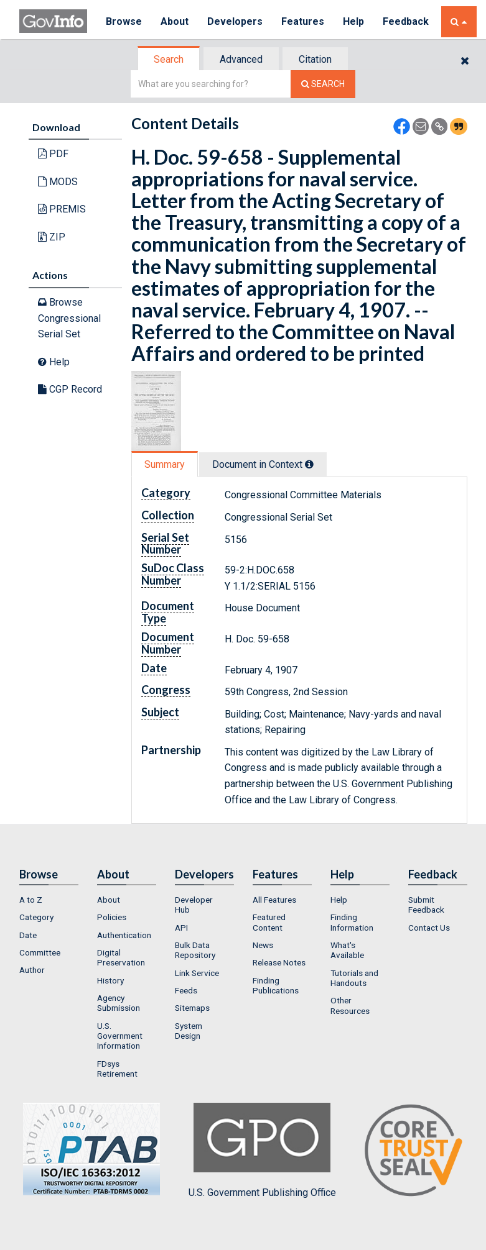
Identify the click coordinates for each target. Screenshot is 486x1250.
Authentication (124, 935)
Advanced (241, 59)
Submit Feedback (426, 905)
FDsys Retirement (117, 1069)
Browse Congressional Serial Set (69, 318)
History (110, 980)
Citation (315, 59)
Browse (124, 21)
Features (302, 21)
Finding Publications (276, 985)
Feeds (186, 990)
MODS (58, 182)
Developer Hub (194, 905)
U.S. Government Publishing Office (262, 1150)
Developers (235, 21)
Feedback (406, 21)
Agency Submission (118, 1003)
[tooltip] (309, 464)
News (263, 945)
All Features (274, 900)
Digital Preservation (121, 957)
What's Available (347, 950)
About (175, 21)
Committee (39, 952)
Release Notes (279, 962)
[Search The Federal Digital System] (323, 84)
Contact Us (429, 928)
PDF (53, 154)
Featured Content (269, 922)
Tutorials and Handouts (354, 978)
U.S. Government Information (120, 1036)
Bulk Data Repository (195, 950)
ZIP (51, 237)
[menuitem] (48, 900)
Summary (164, 464)
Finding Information (351, 922)
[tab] (169, 59)
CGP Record (70, 389)
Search (169, 59)
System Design (188, 1031)
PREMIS (62, 209)
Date (28, 935)
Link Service (197, 973)
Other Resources (350, 1005)
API (181, 928)
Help (353, 21)
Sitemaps (192, 1008)
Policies (111, 917)
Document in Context (263, 464)
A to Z (30, 900)
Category (36, 917)
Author (32, 970)
